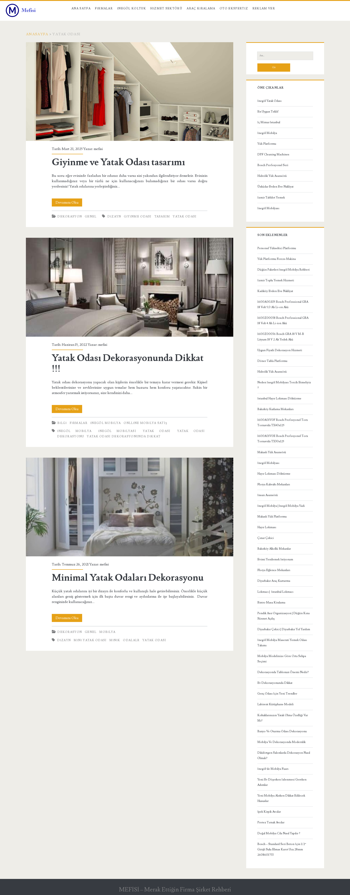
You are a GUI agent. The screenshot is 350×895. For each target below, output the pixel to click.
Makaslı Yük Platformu (272, 516)
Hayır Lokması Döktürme (273, 474)
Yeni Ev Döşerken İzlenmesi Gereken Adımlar (281, 782)
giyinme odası (138, 216)
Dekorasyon (69, 216)
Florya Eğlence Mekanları (273, 570)
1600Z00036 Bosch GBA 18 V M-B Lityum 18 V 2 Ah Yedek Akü (280, 336)
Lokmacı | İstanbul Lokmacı (275, 592)
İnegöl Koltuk (131, 8)
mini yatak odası (90, 640)
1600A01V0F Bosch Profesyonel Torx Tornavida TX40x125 (282, 422)
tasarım (162, 216)
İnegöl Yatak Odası (269, 101)
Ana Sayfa (81, 8)
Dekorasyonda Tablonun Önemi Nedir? (283, 672)
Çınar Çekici (265, 538)
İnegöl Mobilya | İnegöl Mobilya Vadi (281, 506)
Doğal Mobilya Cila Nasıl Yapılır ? (278, 833)
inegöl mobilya (74, 431)
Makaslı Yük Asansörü (271, 452)
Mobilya (107, 632)
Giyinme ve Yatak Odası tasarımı (129, 91)
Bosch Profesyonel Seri (272, 165)
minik (114, 640)
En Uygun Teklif (268, 111)
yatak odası (184, 216)
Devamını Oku (69, 202)
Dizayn (114, 216)
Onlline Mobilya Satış (145, 423)
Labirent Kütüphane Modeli (275, 704)
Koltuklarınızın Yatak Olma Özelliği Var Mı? (282, 717)
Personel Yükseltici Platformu (276, 248)
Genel (91, 216)
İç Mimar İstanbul (268, 122)
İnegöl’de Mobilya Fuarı (272, 769)
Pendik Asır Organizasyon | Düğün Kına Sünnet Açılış (283, 615)
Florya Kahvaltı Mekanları (273, 484)
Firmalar (104, 8)
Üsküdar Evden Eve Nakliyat (275, 186)
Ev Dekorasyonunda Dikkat (274, 683)
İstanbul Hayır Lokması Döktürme (279, 398)
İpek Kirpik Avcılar (269, 812)
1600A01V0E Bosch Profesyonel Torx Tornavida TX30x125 (282, 438)
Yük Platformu (266, 144)
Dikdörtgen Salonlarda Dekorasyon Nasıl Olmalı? (283, 755)
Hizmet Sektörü (166, 8)
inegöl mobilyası (117, 431)
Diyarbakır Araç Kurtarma (273, 581)
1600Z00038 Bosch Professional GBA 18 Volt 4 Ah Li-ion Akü (282, 320)
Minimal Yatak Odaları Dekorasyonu (129, 507)
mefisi (98, 149)
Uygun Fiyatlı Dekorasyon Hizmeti (279, 350)
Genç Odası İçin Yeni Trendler (277, 693)
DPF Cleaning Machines (273, 154)
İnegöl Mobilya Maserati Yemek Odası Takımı (282, 642)
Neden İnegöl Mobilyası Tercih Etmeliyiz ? (284, 385)
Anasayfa (37, 34)
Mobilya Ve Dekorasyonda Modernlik (281, 742)
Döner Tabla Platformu (272, 361)
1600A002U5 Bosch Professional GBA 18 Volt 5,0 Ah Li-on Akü (282, 304)
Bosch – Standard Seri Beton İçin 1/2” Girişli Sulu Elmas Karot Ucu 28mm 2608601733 (281, 849)
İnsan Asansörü (267, 495)
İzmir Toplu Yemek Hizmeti (275, 280)
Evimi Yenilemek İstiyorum (275, 559)
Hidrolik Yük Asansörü (272, 176)
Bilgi (62, 423)
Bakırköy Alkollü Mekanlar (274, 549)
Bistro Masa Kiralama (271, 602)
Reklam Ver (263, 8)
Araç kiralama (201, 8)
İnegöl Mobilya (105, 423)
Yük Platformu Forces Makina (276, 259)
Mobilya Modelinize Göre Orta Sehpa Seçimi (281, 658)
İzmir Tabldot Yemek (271, 197)
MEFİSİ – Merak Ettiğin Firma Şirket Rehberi (175, 889)
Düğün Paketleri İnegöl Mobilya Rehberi (283, 269)
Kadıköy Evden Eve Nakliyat (275, 291)
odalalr (131, 640)
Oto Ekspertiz (234, 8)
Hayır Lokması (266, 527)
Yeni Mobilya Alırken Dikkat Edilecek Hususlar (281, 798)
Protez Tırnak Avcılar (270, 822)
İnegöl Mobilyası (268, 208)
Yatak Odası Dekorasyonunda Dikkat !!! (129, 287)
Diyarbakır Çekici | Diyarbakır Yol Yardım (283, 629)
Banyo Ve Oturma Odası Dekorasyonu (282, 731)
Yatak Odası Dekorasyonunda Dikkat (123, 436)
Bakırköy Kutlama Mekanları (275, 409)
